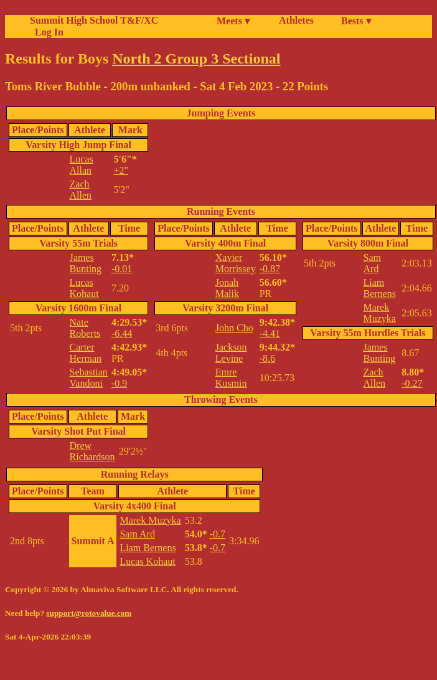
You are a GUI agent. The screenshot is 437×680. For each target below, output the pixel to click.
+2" (120, 170)
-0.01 (121, 268)
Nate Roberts (85, 328)
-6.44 (121, 333)
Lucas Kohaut (84, 288)
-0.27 (412, 383)
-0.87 (270, 268)
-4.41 (270, 333)
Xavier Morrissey (235, 263)
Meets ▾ (233, 21)
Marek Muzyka (380, 313)
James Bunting (86, 263)
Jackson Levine (231, 353)
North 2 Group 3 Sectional (196, 58)
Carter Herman (86, 353)
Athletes (296, 20)
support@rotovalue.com (88, 613)
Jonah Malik (227, 288)
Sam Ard (372, 263)
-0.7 (217, 534)
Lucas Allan (81, 165)
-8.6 (267, 358)
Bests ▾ (356, 21)
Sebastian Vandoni (89, 378)
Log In (46, 32)
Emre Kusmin (231, 378)
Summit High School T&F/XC (94, 20)
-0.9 (119, 383)
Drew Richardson (92, 451)
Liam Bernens (380, 288)
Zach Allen (81, 190)
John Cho (234, 328)
